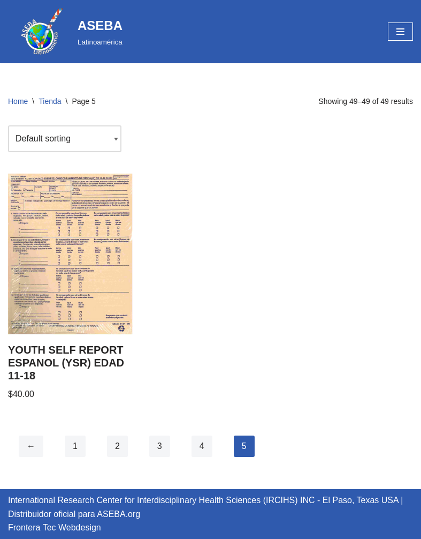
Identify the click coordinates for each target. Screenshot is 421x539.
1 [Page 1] (75, 446)
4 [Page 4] (202, 446)
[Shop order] (64, 138)
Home (18, 101)
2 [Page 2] (117, 446)
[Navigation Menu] (400, 32)
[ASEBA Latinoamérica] (65, 32)
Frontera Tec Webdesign (54, 527)
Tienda (50, 101)
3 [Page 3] (159, 446)
